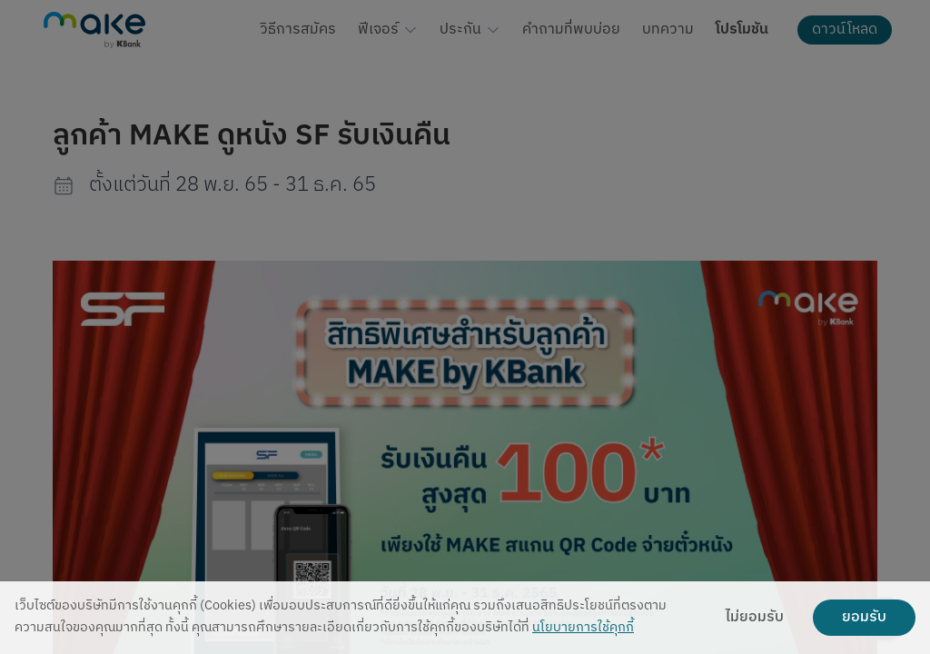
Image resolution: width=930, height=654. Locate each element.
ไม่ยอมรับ (755, 617)
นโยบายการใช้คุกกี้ (583, 628)
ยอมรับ (864, 617)
